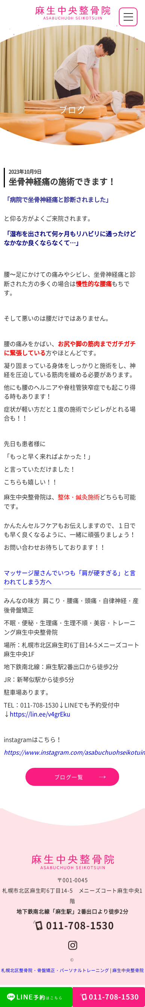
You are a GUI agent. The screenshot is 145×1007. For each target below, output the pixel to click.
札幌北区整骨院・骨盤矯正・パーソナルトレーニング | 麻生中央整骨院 (72, 970)
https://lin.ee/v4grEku (40, 713)
